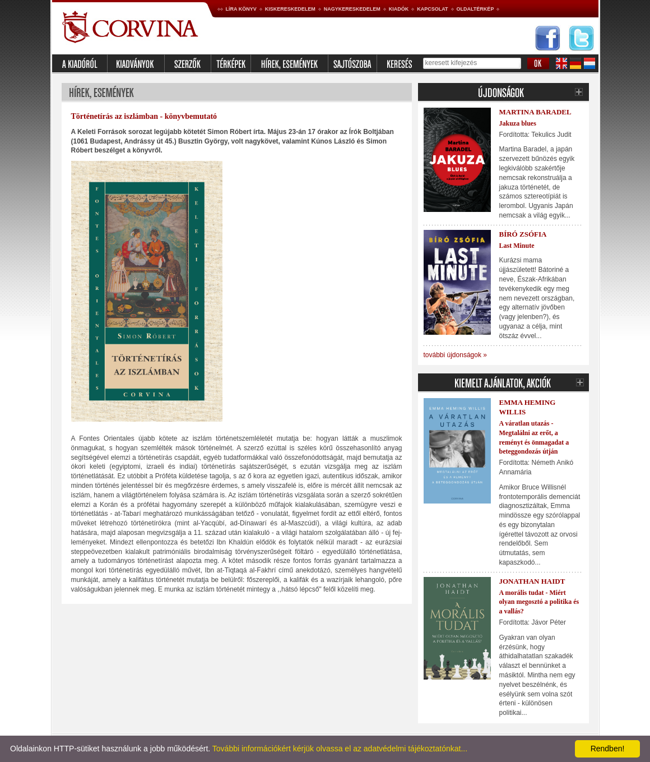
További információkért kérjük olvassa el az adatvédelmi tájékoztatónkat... (339, 748)
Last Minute (517, 246)
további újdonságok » (455, 355)
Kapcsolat (432, 9)
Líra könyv (241, 9)
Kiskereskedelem (290, 9)
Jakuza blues (517, 123)
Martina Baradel (535, 112)
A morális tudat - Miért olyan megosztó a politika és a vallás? (539, 602)
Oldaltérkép (475, 9)
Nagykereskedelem (352, 9)
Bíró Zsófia (523, 234)
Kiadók (399, 9)
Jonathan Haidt (532, 581)
